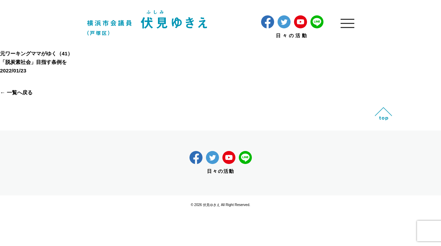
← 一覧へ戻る (16, 92)
